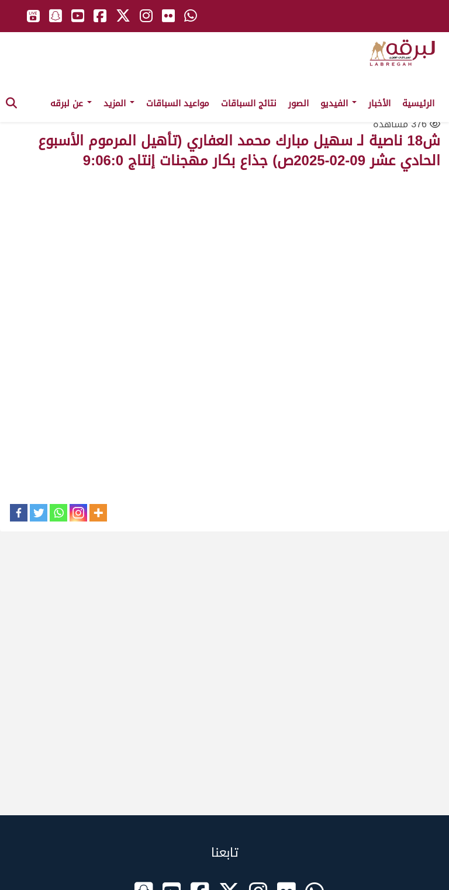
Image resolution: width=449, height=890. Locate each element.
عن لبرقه (71, 103)
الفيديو (338, 103)
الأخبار (379, 103)
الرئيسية (418, 103)
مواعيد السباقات (177, 103)
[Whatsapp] (58, 513)
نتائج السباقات (249, 103)
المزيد (118, 103)
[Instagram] (78, 513)
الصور (298, 103)
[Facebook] (18, 513)
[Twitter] (38, 513)
